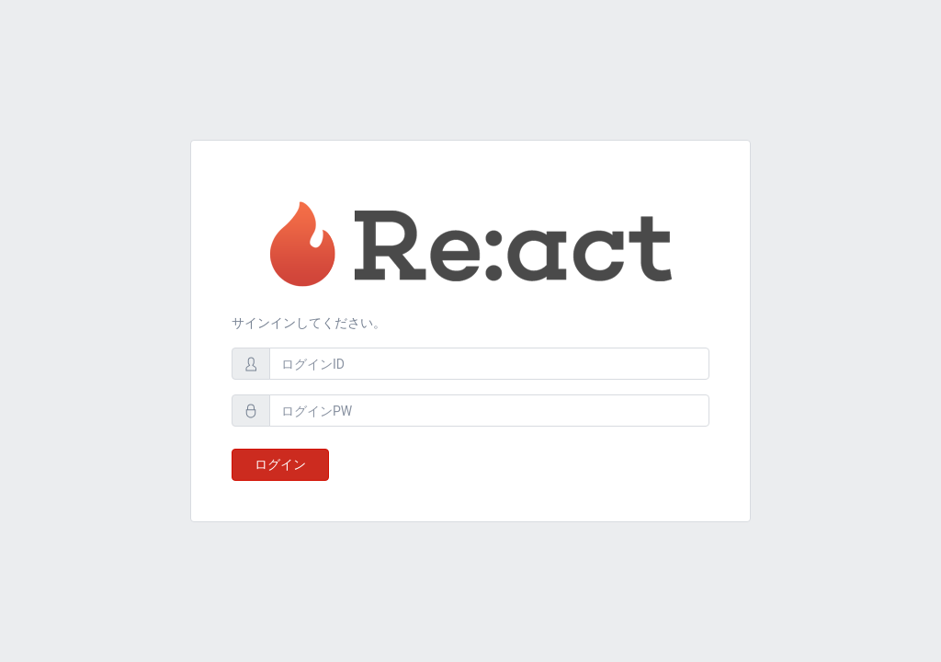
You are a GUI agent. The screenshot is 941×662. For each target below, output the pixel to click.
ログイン (280, 464)
